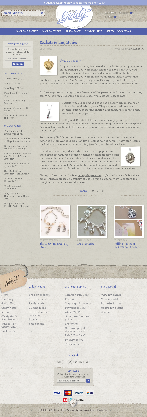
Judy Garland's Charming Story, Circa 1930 (16, 196)
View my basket (111, 294)
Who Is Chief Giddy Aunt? (9, 325)
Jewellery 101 (14, 88)
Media (5, 312)
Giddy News (8, 307)
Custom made (37, 307)
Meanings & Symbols (15, 94)
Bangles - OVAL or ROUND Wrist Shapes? (16, 204)
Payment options (75, 307)
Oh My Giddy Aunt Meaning (10, 318)
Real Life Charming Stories (15, 101)
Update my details (112, 307)
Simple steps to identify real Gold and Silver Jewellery (17, 156)
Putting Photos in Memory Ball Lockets (127, 245)
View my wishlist (111, 299)
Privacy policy (74, 339)
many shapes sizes (89, 175)
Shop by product (39, 294)
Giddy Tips (12, 83)
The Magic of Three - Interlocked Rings (16, 132)
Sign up (18, 63)
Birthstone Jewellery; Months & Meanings (15, 147)
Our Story (7, 299)
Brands (33, 319)
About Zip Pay (74, 312)
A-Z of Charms (85, 243)
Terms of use (73, 344)
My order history (111, 303)
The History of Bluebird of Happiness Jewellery (17, 140)
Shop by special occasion (38, 313)
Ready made (36, 303)
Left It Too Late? (75, 335)
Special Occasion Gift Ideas (16, 109)
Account (110, 13)
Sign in (105, 312)
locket (116, 66)
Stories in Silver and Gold (15, 116)
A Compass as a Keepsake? (13, 179)
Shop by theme (38, 299)
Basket (111, 17)
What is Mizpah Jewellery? (13, 187)
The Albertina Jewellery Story (54, 245)
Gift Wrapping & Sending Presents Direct (79, 329)
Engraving (71, 323)
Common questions (77, 294)
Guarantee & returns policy (77, 318)
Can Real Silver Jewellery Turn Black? (16, 172)
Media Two (102, 410)
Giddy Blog (8, 303)
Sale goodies (37, 323)
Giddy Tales (13, 78)
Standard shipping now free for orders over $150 (74, 2)
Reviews (70, 299)
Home (5, 294)
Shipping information (78, 303)
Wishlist (126, 13)
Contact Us (8, 331)
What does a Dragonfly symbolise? (17, 164)
